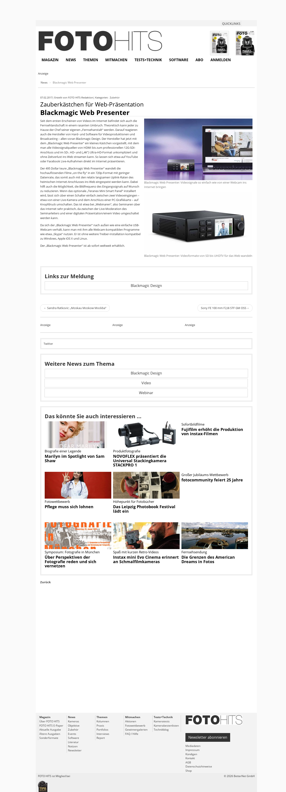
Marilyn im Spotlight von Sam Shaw (75, 458)
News (71, 59)
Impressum (192, 750)
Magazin (50, 59)
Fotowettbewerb (57, 501)
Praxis (100, 725)
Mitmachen (116, 59)
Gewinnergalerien (136, 729)
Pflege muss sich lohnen (69, 506)
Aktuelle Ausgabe (50, 729)
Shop (188, 771)
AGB (188, 762)
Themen (90, 59)
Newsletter (75, 750)
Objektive (74, 725)
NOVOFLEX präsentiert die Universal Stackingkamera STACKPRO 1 (139, 460)
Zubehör (115, 97)
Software (178, 59)
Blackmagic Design (146, 285)
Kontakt (190, 758)
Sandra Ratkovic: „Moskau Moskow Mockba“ (75, 308)
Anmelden (220, 59)
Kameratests (162, 721)
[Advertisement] (146, 658)
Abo (199, 59)
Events (72, 734)
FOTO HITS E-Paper (51, 725)
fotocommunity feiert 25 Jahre (212, 480)
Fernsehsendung (194, 552)
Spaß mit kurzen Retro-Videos (136, 552)
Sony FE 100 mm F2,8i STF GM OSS (225, 308)
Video (146, 382)
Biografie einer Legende (63, 451)
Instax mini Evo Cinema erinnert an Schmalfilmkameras (146, 559)
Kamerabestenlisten (166, 725)
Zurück (45, 582)
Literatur (73, 742)
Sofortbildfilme (192, 424)
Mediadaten (192, 746)
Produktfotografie (126, 451)
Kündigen (191, 754)
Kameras (73, 721)
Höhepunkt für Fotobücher (133, 501)
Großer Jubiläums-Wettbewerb (204, 474)
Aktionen (130, 721)
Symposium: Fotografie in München (72, 552)
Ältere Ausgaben (49, 734)
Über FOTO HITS (49, 721)
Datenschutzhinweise (198, 766)
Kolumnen (103, 721)
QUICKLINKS (231, 23)
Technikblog (161, 729)
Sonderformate (48, 738)
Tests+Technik (148, 59)
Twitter (48, 344)
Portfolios (102, 729)
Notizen (73, 746)
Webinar (146, 392)
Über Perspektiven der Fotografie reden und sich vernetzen (70, 561)
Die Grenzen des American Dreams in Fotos (208, 559)
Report (101, 738)
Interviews (103, 734)
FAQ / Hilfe (131, 734)
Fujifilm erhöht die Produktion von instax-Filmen (212, 432)
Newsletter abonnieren (207, 737)
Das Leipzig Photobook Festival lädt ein (144, 509)
